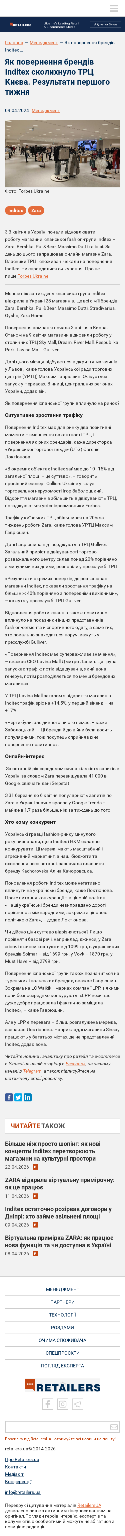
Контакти (15, 1466)
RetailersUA (89, 1505)
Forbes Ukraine (32, 276)
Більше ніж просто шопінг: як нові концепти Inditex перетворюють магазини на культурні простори (53, 1151)
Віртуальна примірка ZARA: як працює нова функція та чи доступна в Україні (59, 1241)
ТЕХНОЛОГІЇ (62, 1315)
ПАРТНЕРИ (62, 1302)
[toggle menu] (114, 8)
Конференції (18, 1481)
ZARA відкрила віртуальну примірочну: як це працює (60, 1183)
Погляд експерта (62, 1365)
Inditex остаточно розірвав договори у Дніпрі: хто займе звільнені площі (58, 1212)
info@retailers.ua (23, 1492)
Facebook (76, 1063)
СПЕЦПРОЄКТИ (63, 1353)
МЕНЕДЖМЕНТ (62, 1289)
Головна (14, 42)
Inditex (15, 210)
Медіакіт (14, 1474)
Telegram (32, 1071)
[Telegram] (77, 1404)
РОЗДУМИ (62, 1327)
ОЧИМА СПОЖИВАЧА (62, 1340)
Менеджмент (44, 42)
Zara (36, 210)
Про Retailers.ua (22, 1459)
